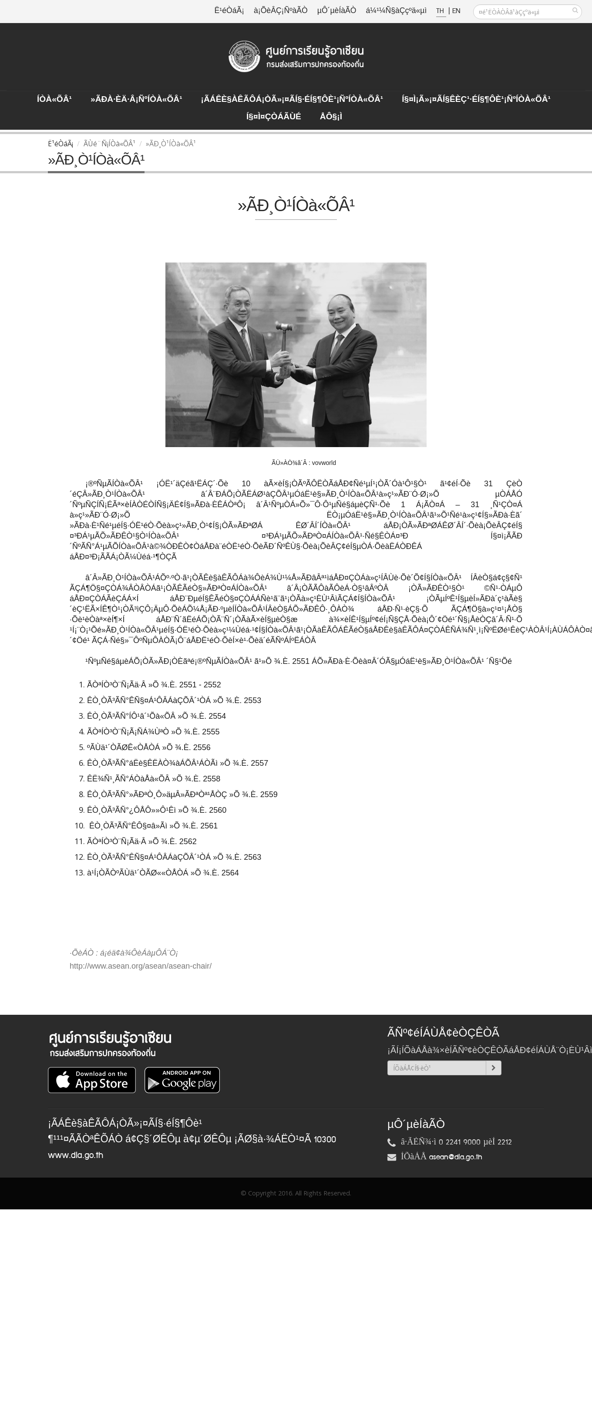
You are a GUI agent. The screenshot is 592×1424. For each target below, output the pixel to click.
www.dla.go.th (75, 1155)
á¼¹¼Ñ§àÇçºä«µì (396, 11)
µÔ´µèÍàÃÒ (337, 11)
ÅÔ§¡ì (331, 117)
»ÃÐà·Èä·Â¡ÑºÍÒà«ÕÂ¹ (136, 100)
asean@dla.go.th (455, 1157)
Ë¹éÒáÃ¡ (229, 11)
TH (441, 11)
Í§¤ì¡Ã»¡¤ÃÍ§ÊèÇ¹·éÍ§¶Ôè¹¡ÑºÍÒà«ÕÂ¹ (476, 100)
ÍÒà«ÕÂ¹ (54, 100)
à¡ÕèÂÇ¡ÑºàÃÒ (281, 11)
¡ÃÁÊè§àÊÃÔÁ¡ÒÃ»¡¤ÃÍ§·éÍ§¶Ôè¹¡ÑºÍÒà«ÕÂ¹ (292, 100)
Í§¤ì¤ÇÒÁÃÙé (273, 117)
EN (456, 11)
